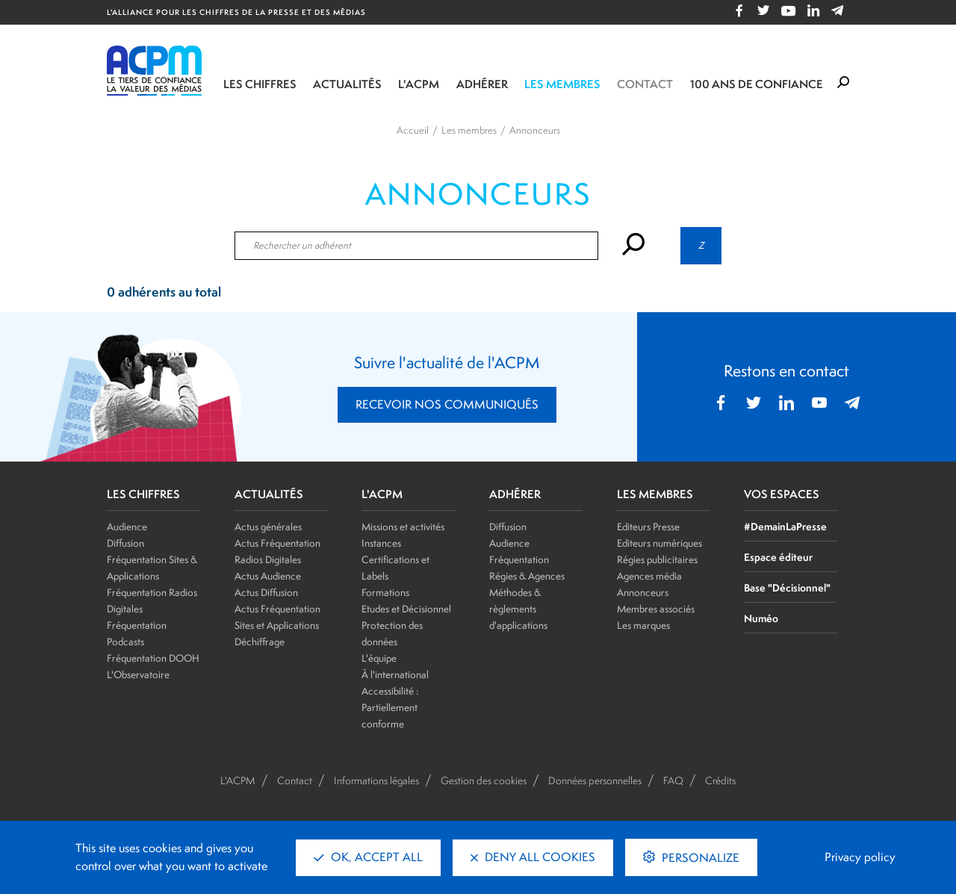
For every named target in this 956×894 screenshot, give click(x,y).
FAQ (673, 780)
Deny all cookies (533, 857)
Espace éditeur (778, 557)
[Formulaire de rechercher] (843, 83)
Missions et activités (402, 526)
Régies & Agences (527, 576)
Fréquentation (519, 559)
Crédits (720, 780)
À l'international (395, 674)
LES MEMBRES (655, 494)
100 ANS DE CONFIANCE (756, 84)
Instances (381, 543)
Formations (385, 592)
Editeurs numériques (659, 543)
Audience (127, 526)
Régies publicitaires (657, 559)
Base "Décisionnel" (787, 587)
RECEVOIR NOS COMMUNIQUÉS (447, 404)
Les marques (643, 625)
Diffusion (125, 543)
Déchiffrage (260, 641)
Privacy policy (860, 857)
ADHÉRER (515, 494)
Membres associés (656, 608)
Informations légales (376, 780)
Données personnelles (595, 780)
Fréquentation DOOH (153, 658)
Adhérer (482, 84)
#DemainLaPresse (785, 526)
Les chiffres (260, 84)
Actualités (347, 84)
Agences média (649, 576)
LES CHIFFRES (143, 494)
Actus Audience (268, 576)
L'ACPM (418, 84)
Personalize (699, 858)
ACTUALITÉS (269, 494)
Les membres (562, 84)
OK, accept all (368, 857)
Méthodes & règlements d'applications (518, 609)
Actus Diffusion (266, 592)
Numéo (761, 618)
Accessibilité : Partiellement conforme (389, 707)
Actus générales (268, 526)
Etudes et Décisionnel (406, 608)
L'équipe (379, 658)
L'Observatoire (138, 674)
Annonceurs (642, 592)
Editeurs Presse (648, 526)
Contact (645, 84)
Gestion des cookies (484, 780)
